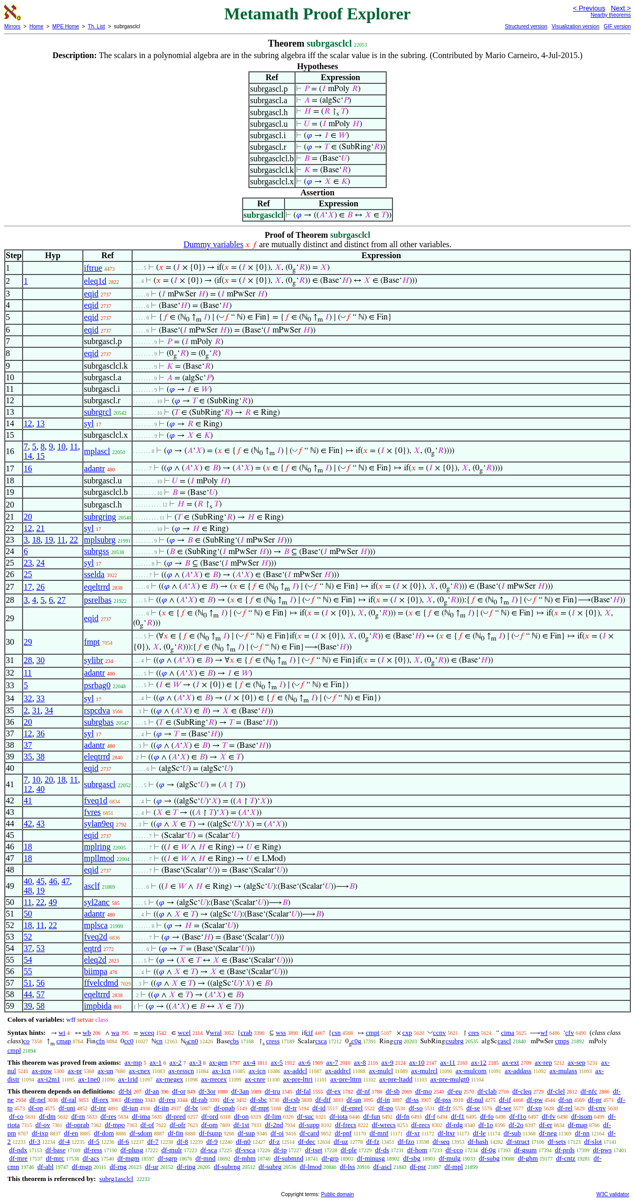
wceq (147, 1032)
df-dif (323, 1099)
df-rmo (133, 1099)
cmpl (14, 1050)
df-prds (565, 1150)
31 (36, 710)
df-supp (309, 1125)
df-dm (47, 1116)
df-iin (161, 1108)
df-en (71, 1133)
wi (62, 1032)
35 (28, 756)
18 (36, 539)
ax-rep (543, 1062)
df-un (353, 1099)
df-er (545, 1125)
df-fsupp (210, 1133)
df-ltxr (446, 1133)
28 (28, 660)
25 (28, 574)
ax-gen (218, 1062)
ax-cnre (255, 1079)
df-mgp (82, 1167)
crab (246, 1032)
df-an (152, 1091)
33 (40, 698)
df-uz (341, 1141)
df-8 (182, 1141)
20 (28, 516)
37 (28, 745)
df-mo (423, 1091)
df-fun (371, 1116)
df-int (98, 1108)
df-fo (487, 1116)
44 (28, 994)
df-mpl (453, 1167)
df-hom (417, 1150)
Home (36, 26)
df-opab (224, 1108)
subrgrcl (97, 411)
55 (28, 971)
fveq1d (95, 800)
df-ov (43, 1125)
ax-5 (277, 1062)
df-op (35, 1108)
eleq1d (95, 281)
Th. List (96, 26)
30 (40, 660)
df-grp (330, 1158)
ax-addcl (295, 1071)
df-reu (167, 1099)
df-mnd (205, 1158)
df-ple (349, 1150)
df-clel (556, 1091)
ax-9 (387, 1062)
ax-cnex (139, 1071)
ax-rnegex (169, 1079)
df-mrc (55, 1158)
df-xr (413, 1133)
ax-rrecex (214, 1079)
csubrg (454, 1041)
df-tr (290, 1108)
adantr (94, 468)
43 (40, 823)
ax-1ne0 (89, 1079)
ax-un (105, 1071)
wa (115, 1032)
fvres (92, 812)
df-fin (175, 1133)
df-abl (45, 1167)
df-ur (151, 1167)
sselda (94, 574)
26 (40, 586)
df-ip (280, 1150)
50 (28, 913)
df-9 (212, 1141)
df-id (318, 1108)
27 (61, 599)
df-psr (418, 1167)
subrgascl (99, 784)
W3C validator (612, 1194)
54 (28, 959)
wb (87, 1032)
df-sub (512, 1133)
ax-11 (447, 1062)
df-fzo (406, 1141)
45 (40, 881)
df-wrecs (384, 1125)
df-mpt (259, 1108)
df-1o (485, 1125)
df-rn (78, 1116)
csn (336, 1032)
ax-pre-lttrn (346, 1079)
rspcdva (97, 710)
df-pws (602, 1150)
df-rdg (454, 1125)
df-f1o (518, 1116)
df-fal (303, 1091)
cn (159, 1041)
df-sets (557, 1141)
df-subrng (227, 1167)
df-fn (403, 1116)
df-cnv (597, 1108)
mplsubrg (99, 539)
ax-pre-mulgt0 (449, 1079)
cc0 (129, 1041)
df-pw (535, 1099)
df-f (430, 1116)
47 (65, 881)
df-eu (454, 1091)
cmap (63, 1041)
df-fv (548, 1116)
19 (49, 539)
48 (28, 890)
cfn (100, 1041)
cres (473, 1032)
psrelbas (97, 599)
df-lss (347, 1167)
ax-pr (75, 1071)
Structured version (526, 26)
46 (53, 881)
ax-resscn (181, 1071)
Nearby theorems (610, 15)
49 (53, 902)
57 (40, 994)
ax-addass (518, 1071)
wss (281, 1032)
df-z (274, 1141)
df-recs (420, 1125)
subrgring (100, 516)
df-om (209, 1125)
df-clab (487, 1091)
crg (397, 1041)
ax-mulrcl (424, 1071)
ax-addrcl (338, 1071)
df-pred (175, 1116)
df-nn (582, 1133)
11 (74, 446)
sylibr (93, 660)
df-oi (276, 1133)
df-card (309, 1133)
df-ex (333, 1091)
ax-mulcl (381, 1071)
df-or (178, 1091)
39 (28, 1005)
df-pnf (343, 1133)
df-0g (488, 1150)
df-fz (372, 1141)
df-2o (516, 1125)
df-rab (199, 1099)
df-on (241, 1116)
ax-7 (332, 1062)
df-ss (412, 1099)
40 (40, 789)
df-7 (153, 1141)
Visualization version (575, 26)
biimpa (95, 971)
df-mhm (245, 1158)
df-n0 (243, 1141)
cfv (569, 1032)
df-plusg (132, 1150)
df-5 (94, 1141)
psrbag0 (97, 685)
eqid (91, 293)
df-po (385, 1108)
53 (40, 948)
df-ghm (528, 1158)
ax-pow (41, 1071)
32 (28, 698)
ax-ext (510, 1062)
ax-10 (417, 1062)
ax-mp (133, 1062)
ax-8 (360, 1062)
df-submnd (288, 1158)
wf (544, 1032)
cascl (504, 1041)
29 (28, 641)
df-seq (441, 1141)
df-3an (240, 1091)
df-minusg (371, 1158)
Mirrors (12, 26)
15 (40, 455)
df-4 (64, 1141)
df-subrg (269, 1167)
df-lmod (311, 1167)
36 (40, 733)
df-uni (67, 1108)
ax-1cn (221, 1071)
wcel (184, 1032)
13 (40, 423)
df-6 (123, 1141)
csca (320, 1041)
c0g (357, 1041)
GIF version (617, 26)
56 (40, 982)
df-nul (475, 1099)
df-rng (118, 1167)
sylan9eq (99, 823)
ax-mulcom (471, 1071)
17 (28, 586)
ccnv (439, 1032)
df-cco (454, 1150)
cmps (562, 1041)
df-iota (339, 1116)
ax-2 (175, 1062)
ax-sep (576, 1062)
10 (61, 446)
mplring (97, 846)
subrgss (96, 551)
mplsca (95, 925)
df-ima (141, 1116)
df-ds (382, 1150)
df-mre (18, 1158)
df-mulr (171, 1150)
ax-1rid (128, 1079)
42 (28, 823)
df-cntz (565, 1158)
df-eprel (352, 1108)
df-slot (593, 1141)
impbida (97, 1005)
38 (40, 756)
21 (40, 528)
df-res (108, 1116)
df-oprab (78, 1125)
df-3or (207, 1091)
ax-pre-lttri (297, 1079)
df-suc (305, 1116)
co (26, 1041)
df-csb (291, 1099)
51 (28, 982)
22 (74, 539)
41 (28, 800)
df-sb (393, 1091)
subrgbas (99, 722)
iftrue (93, 267)
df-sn (566, 1099)
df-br (191, 1108)
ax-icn (256, 1071)
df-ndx (18, 1150)
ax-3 (195, 1062)
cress (273, 1041)
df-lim (272, 1116)
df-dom (104, 1133)
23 (28, 562)
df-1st (241, 1125)
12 (28, 423)
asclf (92, 885)
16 (28, 468)
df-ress (93, 1150)
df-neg (548, 1133)
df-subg (489, 1158)
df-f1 (458, 1116)
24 (40, 562)
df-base (55, 1150)
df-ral (68, 1099)
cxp (407, 1032)
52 (28, 936)
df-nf (363, 1091)
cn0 (193, 1041)
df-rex (100, 1099)
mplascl (97, 451)
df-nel (37, 1099)
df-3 (34, 1141)
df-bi (125, 1091)
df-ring (186, 1167)
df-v (229, 1099)
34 (49, 710)
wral (216, 1032)
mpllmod (99, 858)
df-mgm (128, 1158)
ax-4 (249, 1062)
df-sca (208, 1150)
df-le (479, 1133)
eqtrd (92, 948)
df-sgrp (168, 1158)
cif (309, 1032)
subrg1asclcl (116, 1179)
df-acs (91, 1158)
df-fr (444, 1108)
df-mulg (450, 1158)
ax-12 (479, 1062)
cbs (234, 1041)
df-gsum (525, 1150)
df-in (383, 1099)
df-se (473, 1108)
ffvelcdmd (101, 982)
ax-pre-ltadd (396, 1079)
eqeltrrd (97, 586)
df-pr (594, 1099)
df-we (503, 1108)
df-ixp (39, 1133)
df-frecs (345, 1125)
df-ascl (382, 1167)
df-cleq (522, 1091)
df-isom (581, 1116)
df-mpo (115, 1125)
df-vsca (245, 1150)
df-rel (565, 1108)
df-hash (478, 1141)
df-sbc (258, 1099)
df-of (147, 1125)
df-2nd (274, 1125)
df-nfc (589, 1091)
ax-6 (305, 1062)
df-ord (209, 1116)
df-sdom (140, 1133)
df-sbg (411, 1158)
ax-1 (156, 1062)
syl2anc (97, 902)
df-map (578, 1125)
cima (507, 1032)
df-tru (272, 1091)
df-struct (517, 1141)
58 (40, 1005)
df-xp (534, 1108)
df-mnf (378, 1133)
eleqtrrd (97, 756)
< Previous (589, 8)
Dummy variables (213, 244)
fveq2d (95, 936)
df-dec (306, 1141)
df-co (16, 1116)
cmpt (372, 1032)
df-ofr (177, 1125)
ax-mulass (563, 1071)
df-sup (246, 1133)
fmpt (92, 641)
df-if (505, 1099)
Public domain (337, 1194)
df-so (416, 1108)
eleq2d (95, 959)
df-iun (130, 1108)
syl (89, 423)
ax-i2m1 (49, 1079)
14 (28, 455)
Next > (621, 8)
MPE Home (65, 26)
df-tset (313, 1150)
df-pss (442, 1099)
